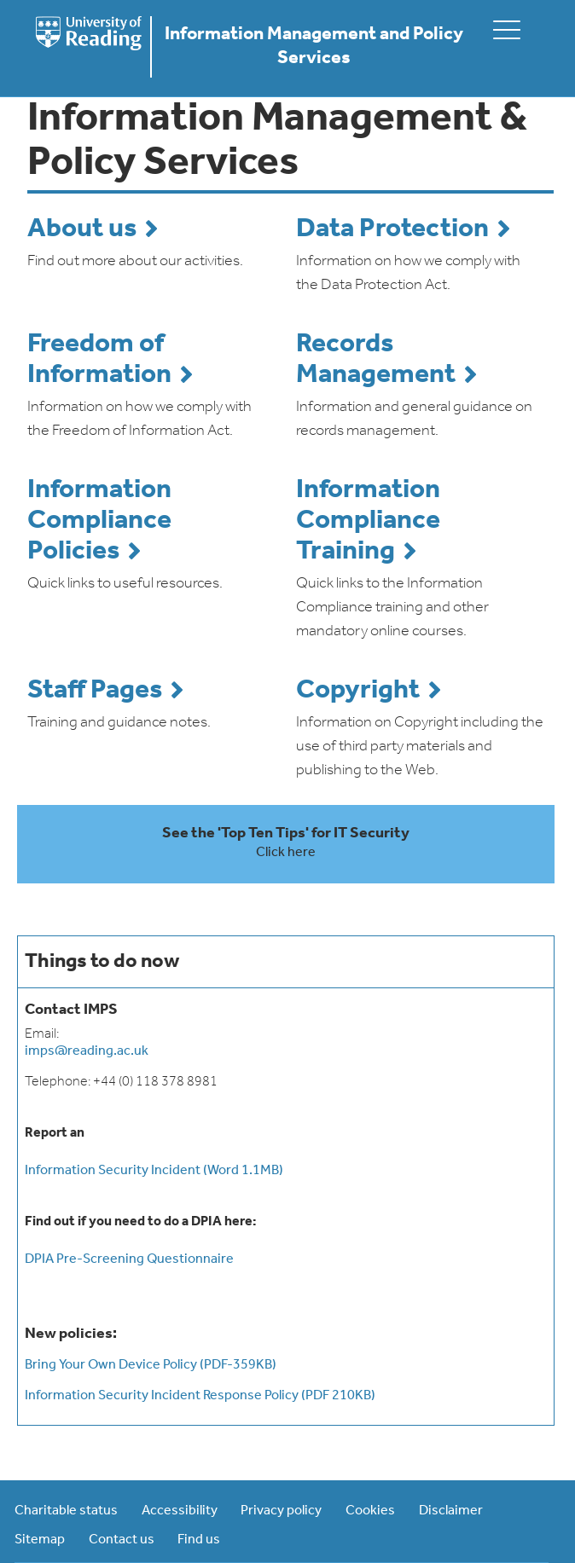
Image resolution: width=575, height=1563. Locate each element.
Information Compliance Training (368, 521)
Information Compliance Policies (99, 521)
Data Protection (392, 229)
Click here (286, 853)
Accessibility (180, 1511)
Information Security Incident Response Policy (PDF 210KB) (200, 1396)
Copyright (358, 690)
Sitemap (40, 1540)
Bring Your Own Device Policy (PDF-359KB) (150, 1365)
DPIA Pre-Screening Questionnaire (129, 1259)
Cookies (370, 1511)
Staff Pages (94, 690)
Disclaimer (451, 1511)
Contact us (121, 1540)
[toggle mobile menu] (507, 29)
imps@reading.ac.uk (86, 1051)
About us (81, 229)
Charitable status (66, 1511)
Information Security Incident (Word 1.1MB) (154, 1171)
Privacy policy (281, 1511)
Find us (198, 1540)
